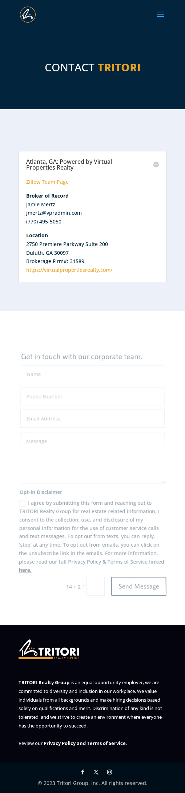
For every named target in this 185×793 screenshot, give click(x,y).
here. (25, 570)
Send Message (138, 586)
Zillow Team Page (47, 181)
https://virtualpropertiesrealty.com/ (69, 269)
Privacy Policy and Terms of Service (85, 743)
